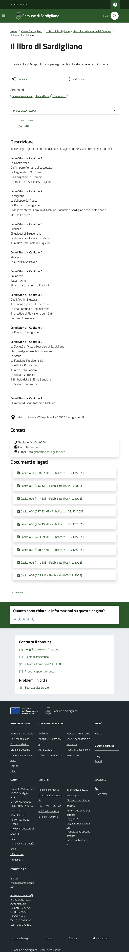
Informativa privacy (77, 790)
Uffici (13, 771)
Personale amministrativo (21, 757)
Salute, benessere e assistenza (78, 741)
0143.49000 (38, 442)
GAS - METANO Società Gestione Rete (49, 808)
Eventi (98, 761)
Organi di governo (20, 750)
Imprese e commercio (78, 733)
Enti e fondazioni (19, 744)
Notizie (98, 733)
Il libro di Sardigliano (58, 31)
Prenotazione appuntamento (78, 833)
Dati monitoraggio (20, 938)
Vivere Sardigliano (31, 31)
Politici (14, 766)
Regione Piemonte (19, 4)
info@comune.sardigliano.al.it (46, 451)
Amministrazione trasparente (78, 812)
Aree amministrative (21, 733)
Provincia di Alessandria (50, 797)
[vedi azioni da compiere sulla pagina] (76, 79)
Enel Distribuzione (48, 817)
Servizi (49, 938)
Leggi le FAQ (73, 819)
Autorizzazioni (46, 750)
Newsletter (101, 794)
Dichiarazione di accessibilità (78, 803)
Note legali (73, 795)
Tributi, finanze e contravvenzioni (78, 752)
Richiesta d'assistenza (78, 842)
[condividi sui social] (19, 79)
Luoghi (98, 756)
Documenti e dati (19, 739)
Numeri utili (16, 860)
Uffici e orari (17, 854)
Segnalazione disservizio (78, 825)
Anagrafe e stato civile (50, 741)
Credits (73, 938)
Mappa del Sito (101, 938)
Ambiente (43, 733)
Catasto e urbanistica (50, 755)
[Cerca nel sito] (113, 16)
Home (13, 31)
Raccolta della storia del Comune (92, 31)
